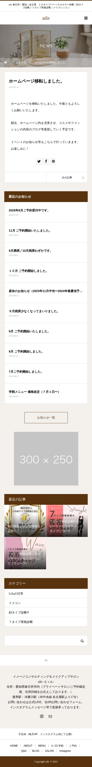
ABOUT (28, 745)
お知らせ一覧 (46, 417)
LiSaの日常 (16, 593)
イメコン (15, 603)
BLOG (35, 750)
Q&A (24, 750)
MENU (42, 745)
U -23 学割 (57, 745)
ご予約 (73, 745)
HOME (14, 745)
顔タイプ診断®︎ (19, 612)
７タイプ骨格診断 (21, 622)
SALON (49, 750)
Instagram (65, 750)
